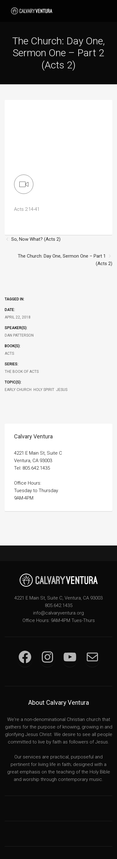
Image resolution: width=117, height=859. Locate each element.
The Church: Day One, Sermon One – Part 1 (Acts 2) (65, 259)
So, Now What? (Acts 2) (36, 239)
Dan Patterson (19, 335)
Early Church (18, 390)
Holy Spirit (43, 390)
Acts (9, 353)
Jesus (61, 390)
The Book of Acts (22, 371)
